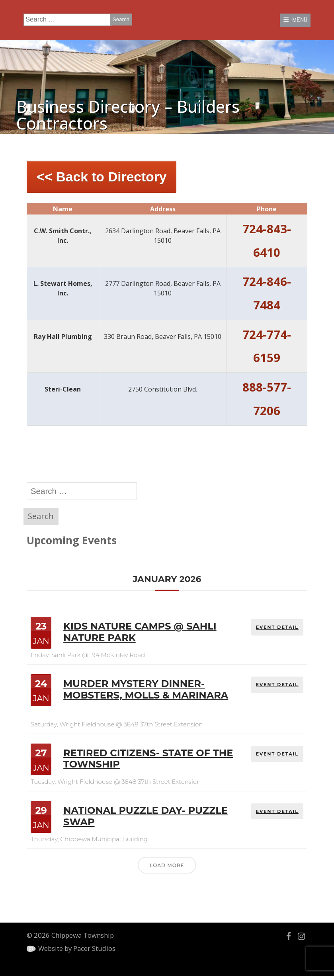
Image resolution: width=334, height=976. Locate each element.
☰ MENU (295, 20)
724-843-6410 (266, 240)
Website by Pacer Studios (76, 948)
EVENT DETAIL (277, 627)
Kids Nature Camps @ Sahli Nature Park (140, 631)
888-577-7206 (266, 399)
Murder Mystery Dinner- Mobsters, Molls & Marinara (145, 689)
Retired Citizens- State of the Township (148, 758)
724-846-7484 (266, 293)
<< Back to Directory (101, 176)
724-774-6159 (266, 346)
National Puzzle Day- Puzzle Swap (145, 816)
